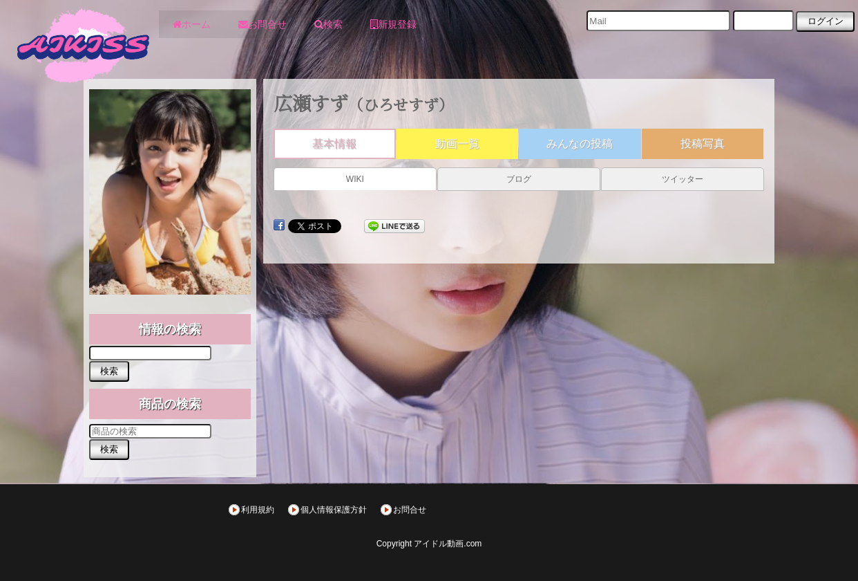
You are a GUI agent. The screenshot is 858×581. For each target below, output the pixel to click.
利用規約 (257, 510)
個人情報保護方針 (334, 510)
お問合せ (409, 510)
